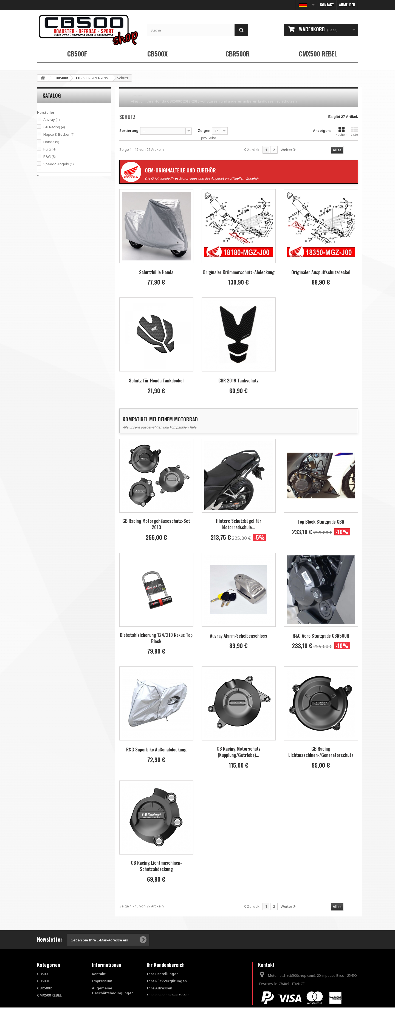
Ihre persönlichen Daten (168, 995)
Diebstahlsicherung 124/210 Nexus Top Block (156, 638)
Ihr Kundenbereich (166, 964)
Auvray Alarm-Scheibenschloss (238, 635)
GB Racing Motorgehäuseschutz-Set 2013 (156, 524)
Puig (49, 147)
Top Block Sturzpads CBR (321, 521)
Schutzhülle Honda (156, 272)
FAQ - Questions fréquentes (106, 1002)
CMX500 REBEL (318, 53)
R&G (49, 155)
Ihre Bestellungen (163, 973)
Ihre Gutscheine (161, 1002)
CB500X (157, 53)
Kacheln (341, 131)
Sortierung (129, 130)
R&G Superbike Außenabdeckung (156, 749)
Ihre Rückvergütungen (167, 980)
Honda (51, 140)
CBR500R (237, 53)
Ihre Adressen (159, 988)
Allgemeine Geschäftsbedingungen (113, 990)
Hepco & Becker (59, 132)
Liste (354, 131)
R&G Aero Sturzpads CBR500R (321, 635)
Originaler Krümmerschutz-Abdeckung (239, 272)
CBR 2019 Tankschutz (238, 380)
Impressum (102, 980)
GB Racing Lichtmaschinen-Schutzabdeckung (156, 865)
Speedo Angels (58, 162)
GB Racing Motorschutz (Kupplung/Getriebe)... (239, 751)
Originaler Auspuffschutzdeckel (320, 272)
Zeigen (204, 130)
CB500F (77, 53)
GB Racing (54, 125)
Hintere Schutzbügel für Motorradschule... (238, 524)
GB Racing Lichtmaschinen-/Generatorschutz (320, 751)
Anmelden (347, 4)
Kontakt (327, 4)
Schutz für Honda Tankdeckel (156, 380)
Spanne (43, 181)
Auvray (51, 118)
